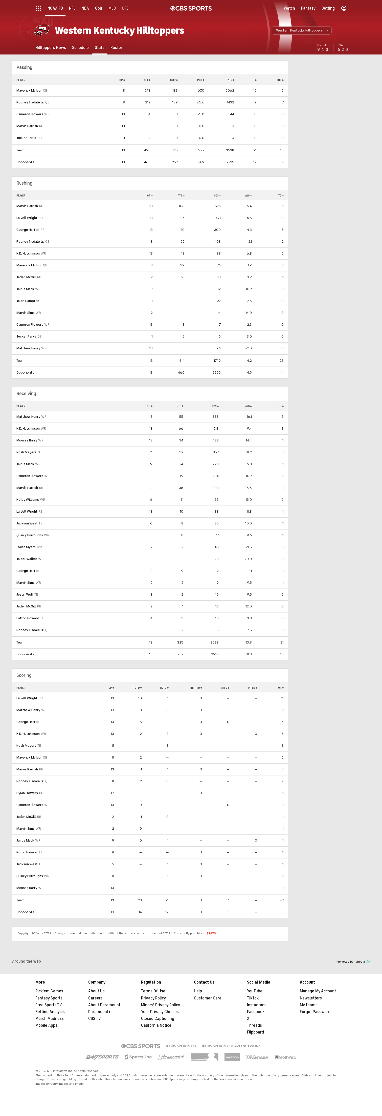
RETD (164, 687)
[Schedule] (80, 47)
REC (180, 406)
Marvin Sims (25, 313)
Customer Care (207, 998)
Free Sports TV (48, 1005)
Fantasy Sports (48, 998)
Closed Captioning (157, 1018)
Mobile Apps (46, 1025)
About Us (96, 991)
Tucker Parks (26, 138)
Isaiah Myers (26, 547)
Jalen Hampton (27, 301)
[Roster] (116, 47)
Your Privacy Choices (160, 1011)
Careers (95, 998)
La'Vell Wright (26, 218)
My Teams (309, 1005)
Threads (254, 1025)
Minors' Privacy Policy (160, 1005)
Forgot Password (315, 1011)
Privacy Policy (153, 998)
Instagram (256, 1005)
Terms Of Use (153, 991)
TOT (280, 687)
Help (198, 991)
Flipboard (255, 1032)
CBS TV (94, 1018)
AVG (248, 195)
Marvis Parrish (27, 126)
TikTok (253, 998)
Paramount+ (99, 1011)
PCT (200, 80)
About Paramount (104, 1005)
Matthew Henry (28, 348)
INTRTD (196, 687)
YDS (230, 80)
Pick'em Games (49, 991)
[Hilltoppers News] (50, 47)
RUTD (137, 687)
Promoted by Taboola (353, 961)
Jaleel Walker (26, 559)
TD (254, 80)
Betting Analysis (50, 1011)
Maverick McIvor (29, 90)
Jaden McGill (26, 277)
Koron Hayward (28, 852)
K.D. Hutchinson (28, 253)
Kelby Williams (27, 499)
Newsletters (311, 998)
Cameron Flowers (29, 114)
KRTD (224, 687)
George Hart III (27, 230)
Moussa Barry (26, 440)
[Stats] (99, 47)
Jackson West (27, 523)
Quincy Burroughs (29, 535)
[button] (302, 30)
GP (122, 80)
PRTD (252, 687)
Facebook (255, 1011)
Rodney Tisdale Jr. (30, 102)
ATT (147, 80)
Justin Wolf (24, 594)
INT (280, 80)
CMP (174, 80)
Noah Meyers (26, 452)
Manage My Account (318, 991)
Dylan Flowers (27, 793)
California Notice (156, 1025)
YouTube (254, 991)
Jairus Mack (25, 289)
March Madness (49, 1018)
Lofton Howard (27, 618)
